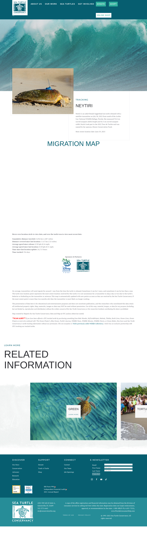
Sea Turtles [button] (67, 4)
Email (94, 479)
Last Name (96, 485)
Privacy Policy (84, 529)
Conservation (17, 483)
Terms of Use (68, 529)
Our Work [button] (51, 4)
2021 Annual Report (51, 506)
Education (16, 494)
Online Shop (103, 15)
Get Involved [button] (86, 4)
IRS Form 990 (49, 501)
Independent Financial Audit (54, 504)
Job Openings (69, 486)
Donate (101, 4)
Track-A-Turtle (43, 483)
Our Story (15, 479)
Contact (67, 479)
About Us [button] (36, 4)
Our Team (67, 483)
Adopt (113, 4)
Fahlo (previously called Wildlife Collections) (88, 338)
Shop (40, 486)
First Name (96, 482)
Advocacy (15, 486)
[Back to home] (20, 6)
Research (15, 490)
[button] (13, 15)
